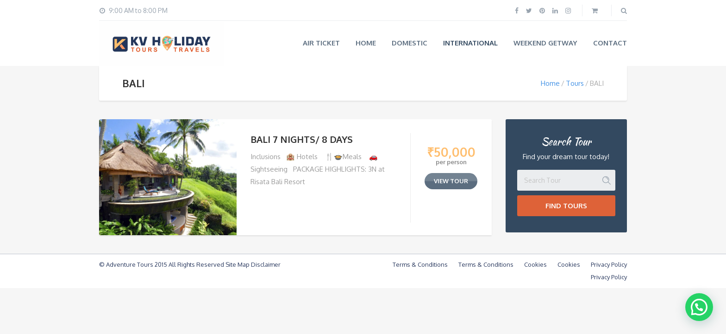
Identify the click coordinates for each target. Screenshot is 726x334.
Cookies (535, 264)
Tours (575, 83)
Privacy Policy (609, 264)
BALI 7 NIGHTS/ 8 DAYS (301, 139)
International (470, 43)
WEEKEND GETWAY (545, 43)
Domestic (409, 43)
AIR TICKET (321, 43)
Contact (610, 43)
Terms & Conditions (420, 264)
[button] (699, 307)
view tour (451, 181)
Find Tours (566, 205)
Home (366, 43)
